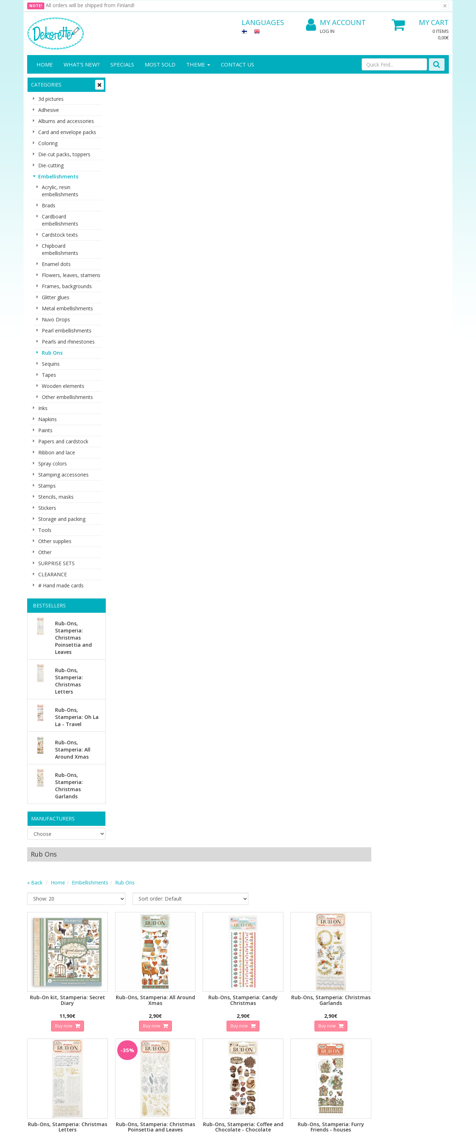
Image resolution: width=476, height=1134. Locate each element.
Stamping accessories (63, 474)
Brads (48, 205)
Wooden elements (63, 386)
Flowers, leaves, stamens (71, 275)
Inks (43, 408)
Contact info (42, 1002)
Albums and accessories (66, 121)
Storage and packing (61, 519)
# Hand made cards (61, 585)
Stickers (47, 507)
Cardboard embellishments (60, 220)
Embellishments (58, 176)
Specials (122, 64)
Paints (45, 430)
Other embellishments (67, 397)
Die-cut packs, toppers (64, 154)
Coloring (48, 143)
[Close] (445, 6)
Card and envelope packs (67, 132)
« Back (120, 112)
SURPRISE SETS (56, 563)
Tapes (49, 374)
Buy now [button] (149, 254)
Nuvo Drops (56, 319)
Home (44, 64)
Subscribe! (154, 947)
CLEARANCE (52, 574)
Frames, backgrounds (67, 286)
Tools (44, 530)
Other (44, 552)
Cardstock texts (60, 234)
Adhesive (48, 110)
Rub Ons (52, 352)
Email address (156, 918)
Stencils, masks (56, 496)
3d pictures (51, 98)
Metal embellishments (67, 308)
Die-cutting (51, 165)
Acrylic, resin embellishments (60, 191)
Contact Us (237, 64)
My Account (336, 23)
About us (38, 991)
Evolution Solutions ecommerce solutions (404, 1123)
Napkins (47, 419)
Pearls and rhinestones (68, 341)
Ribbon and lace (56, 452)
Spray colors (52, 463)
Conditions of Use (113, 1013)
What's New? (82, 64)
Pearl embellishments (66, 330)
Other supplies (54, 541)
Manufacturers (53, 818)
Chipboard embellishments (60, 249)
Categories (46, 84)
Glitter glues (55, 297)
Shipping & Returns (115, 1002)
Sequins (51, 363)
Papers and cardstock (63, 441)
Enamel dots (56, 264)
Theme (198, 64)
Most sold (160, 64)
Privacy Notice (109, 991)
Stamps (47, 485)
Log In (327, 31)
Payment (103, 1024)
